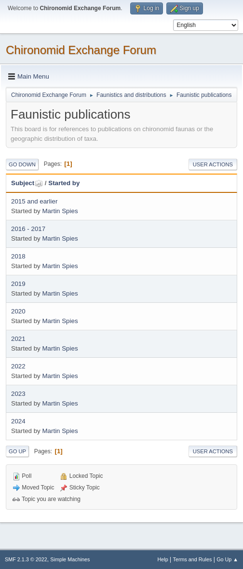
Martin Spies (60, 211)
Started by (64, 183)
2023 (18, 393)
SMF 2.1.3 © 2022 (26, 559)
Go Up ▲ (227, 559)
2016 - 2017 (28, 228)
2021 (18, 338)
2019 (18, 283)
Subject (27, 183)
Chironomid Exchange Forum (81, 49)
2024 (18, 421)
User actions (213, 164)
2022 (18, 366)
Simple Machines (70, 559)
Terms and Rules (192, 559)
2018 (18, 256)
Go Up (17, 451)
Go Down (22, 164)
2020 (18, 311)
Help (163, 559)
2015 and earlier (34, 201)
